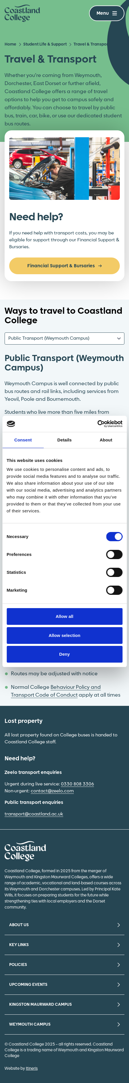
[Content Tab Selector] (64, 338)
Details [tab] (64, 439)
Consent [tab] (23, 439)
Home (10, 44)
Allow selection (64, 635)
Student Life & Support (43, 44)
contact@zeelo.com (52, 791)
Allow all (65, 616)
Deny (64, 654)
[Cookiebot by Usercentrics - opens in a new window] (97, 424)
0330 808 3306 (77, 784)
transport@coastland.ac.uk (34, 814)
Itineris (32, 1068)
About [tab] (106, 439)
